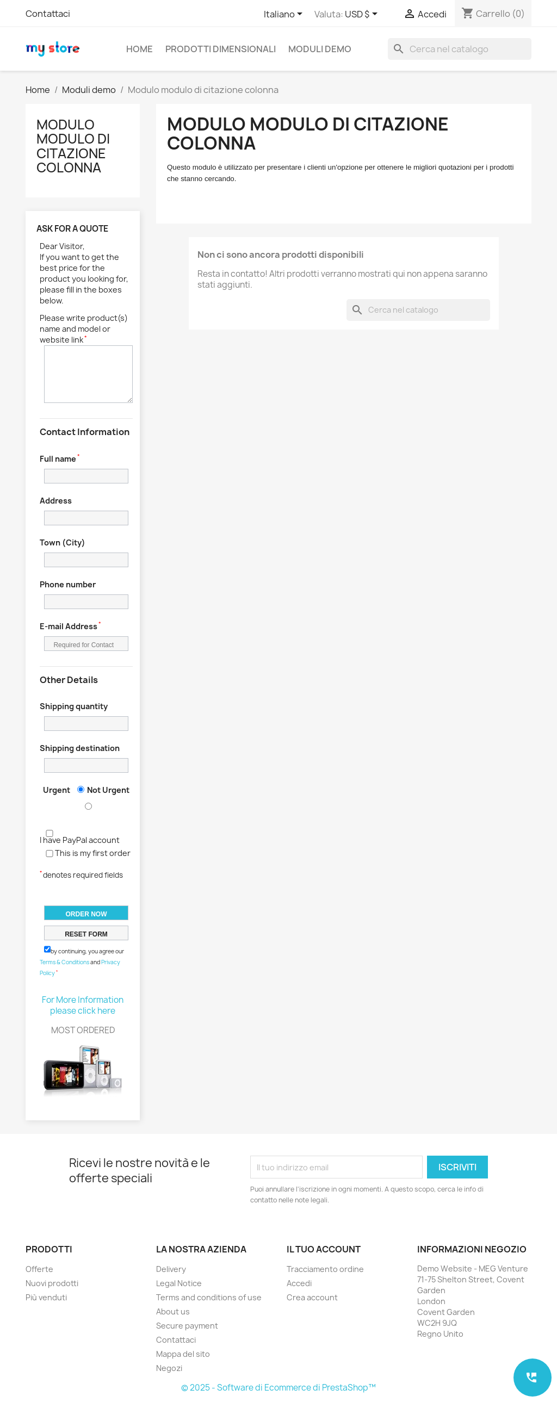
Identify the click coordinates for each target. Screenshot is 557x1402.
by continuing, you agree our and (82, 961)
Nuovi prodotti (52, 1283)
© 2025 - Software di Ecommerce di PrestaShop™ (278, 1387)
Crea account (312, 1297)
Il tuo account (324, 1249)
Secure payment (187, 1325)
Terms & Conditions (64, 962)
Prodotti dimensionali (220, 49)
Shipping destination (80, 748)
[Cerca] (459, 49)
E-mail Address (68, 626)
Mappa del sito (183, 1354)
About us (173, 1311)
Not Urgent (108, 790)
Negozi (169, 1368)
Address (56, 500)
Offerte (39, 1269)
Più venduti (46, 1297)
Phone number (68, 584)
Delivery (171, 1269)
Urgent (56, 790)
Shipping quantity (74, 706)
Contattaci (48, 14)
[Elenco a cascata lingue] (285, 14)
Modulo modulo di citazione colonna (73, 146)
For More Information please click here (82, 1005)
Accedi (299, 1283)
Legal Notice (179, 1283)
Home (139, 49)
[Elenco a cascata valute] (363, 14)
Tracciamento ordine (325, 1269)
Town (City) (62, 542)
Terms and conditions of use (209, 1297)
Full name (58, 459)
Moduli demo (319, 49)
